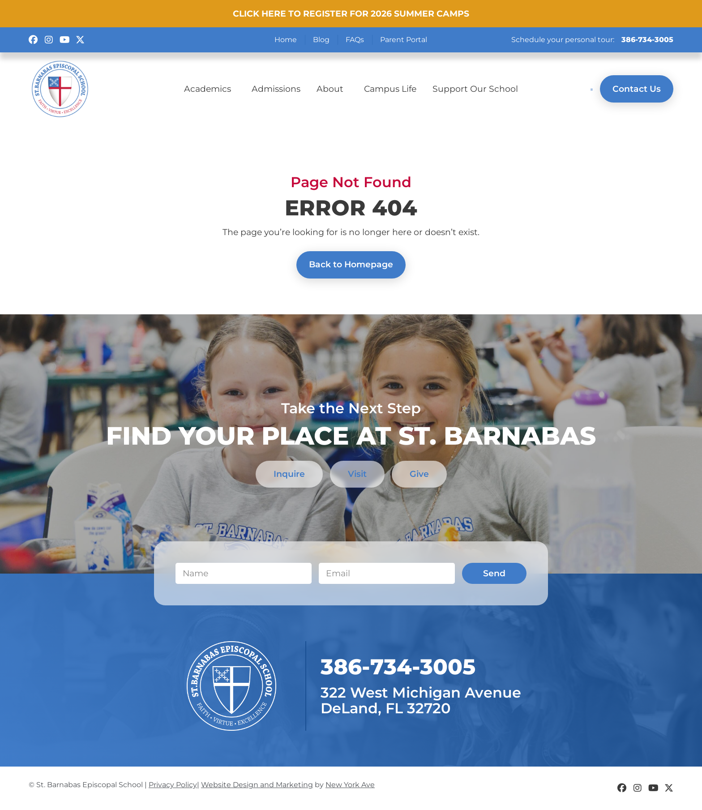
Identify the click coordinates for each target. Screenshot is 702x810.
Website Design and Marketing (257, 785)
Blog (321, 39)
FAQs (355, 39)
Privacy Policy (173, 785)
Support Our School (475, 88)
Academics (209, 88)
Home (285, 39)
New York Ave (350, 785)
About (332, 88)
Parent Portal (403, 39)
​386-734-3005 (398, 667)
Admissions (276, 88)
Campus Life (390, 88)
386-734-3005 (647, 39)
